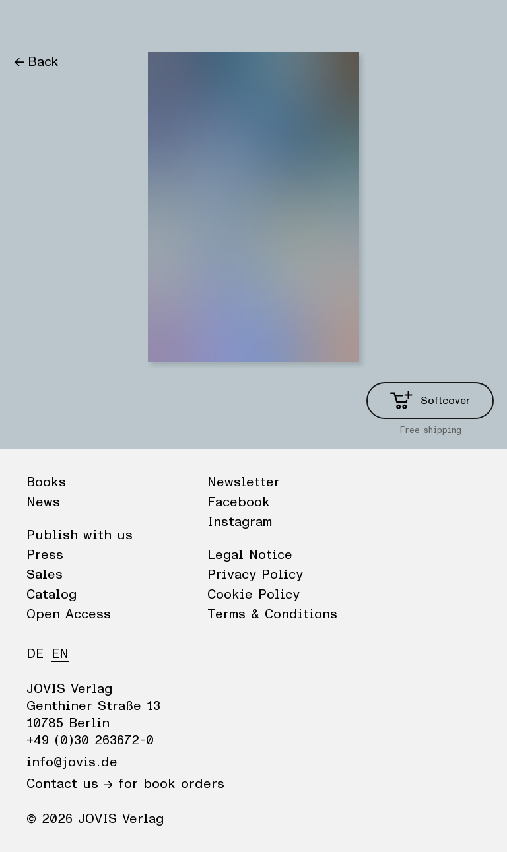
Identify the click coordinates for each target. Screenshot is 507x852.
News (81, 23)
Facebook (238, 502)
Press (44, 555)
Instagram (239, 522)
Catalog (51, 594)
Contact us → (69, 784)
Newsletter (243, 482)
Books (32, 23)
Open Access (68, 614)
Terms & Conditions (272, 614)
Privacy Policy (255, 574)
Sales (44, 574)
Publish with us (79, 535)
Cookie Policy (253, 594)
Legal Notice (249, 555)
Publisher (139, 23)
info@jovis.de (72, 762)
